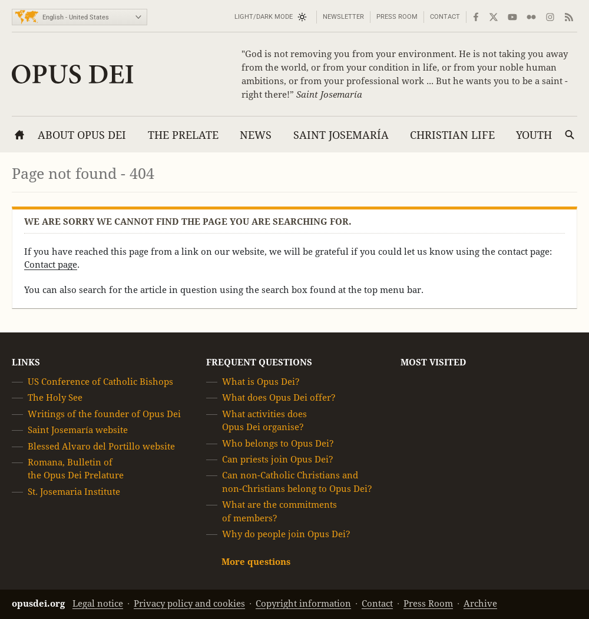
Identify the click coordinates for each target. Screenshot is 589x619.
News (256, 135)
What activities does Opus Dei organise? (264, 420)
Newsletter (343, 17)
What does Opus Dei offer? (279, 398)
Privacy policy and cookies (189, 603)
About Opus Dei (82, 135)
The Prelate (183, 135)
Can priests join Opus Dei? (277, 459)
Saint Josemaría (341, 135)
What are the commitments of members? (279, 511)
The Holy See (55, 398)
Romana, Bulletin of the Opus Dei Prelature (76, 468)
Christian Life (452, 135)
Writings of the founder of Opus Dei (104, 414)
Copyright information (303, 603)
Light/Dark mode (263, 17)
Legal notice (97, 603)
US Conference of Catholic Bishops (100, 382)
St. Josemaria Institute (74, 492)
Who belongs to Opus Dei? (278, 443)
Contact (445, 17)
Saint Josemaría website (78, 430)
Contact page (50, 264)
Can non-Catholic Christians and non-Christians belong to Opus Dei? (297, 482)
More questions (255, 562)
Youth (534, 135)
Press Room (397, 17)
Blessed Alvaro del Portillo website (101, 446)
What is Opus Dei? (261, 382)
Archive (480, 603)
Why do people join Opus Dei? (286, 534)
